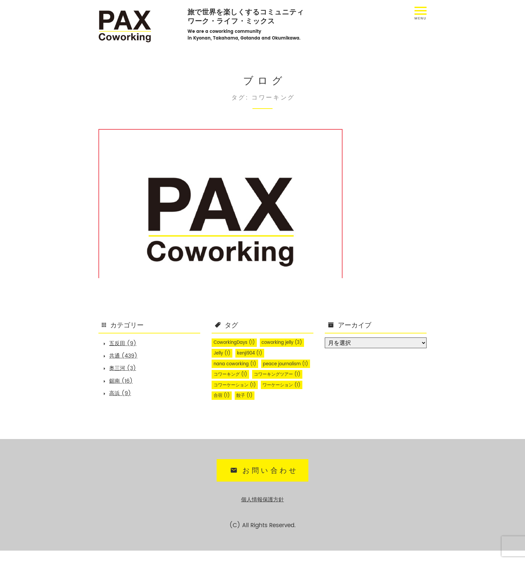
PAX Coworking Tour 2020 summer (142, 215)
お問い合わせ (263, 482)
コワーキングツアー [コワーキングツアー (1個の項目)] (239, 385)
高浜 (164, 238)
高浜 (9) (122, 397)
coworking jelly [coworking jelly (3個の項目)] (286, 342)
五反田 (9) (124, 344)
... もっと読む (133, 262)
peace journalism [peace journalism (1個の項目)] (238, 374)
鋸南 (148, 238)
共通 (132, 238)
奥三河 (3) (124, 371)
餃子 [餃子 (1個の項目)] (247, 407)
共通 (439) (125, 357)
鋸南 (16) (122, 384)
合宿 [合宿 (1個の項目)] (222, 407)
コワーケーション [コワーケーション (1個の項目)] (236, 396)
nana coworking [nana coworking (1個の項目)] (236, 364)
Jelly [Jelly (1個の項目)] (223, 353)
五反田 (113, 238)
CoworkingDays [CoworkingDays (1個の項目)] (236, 342)
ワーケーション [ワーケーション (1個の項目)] (287, 396)
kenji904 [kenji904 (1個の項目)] (253, 353)
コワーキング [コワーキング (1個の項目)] (287, 374)
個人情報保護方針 (262, 510)
